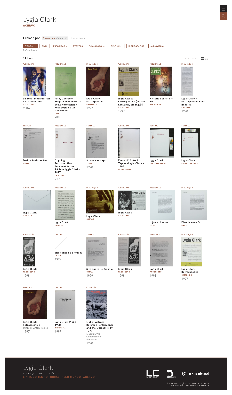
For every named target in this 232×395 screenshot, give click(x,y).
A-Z (187, 58)
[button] (71, 377)
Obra (44, 46)
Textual (117, 46)
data (193, 58)
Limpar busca (78, 38)
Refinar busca (30, 50)
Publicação (97, 46)
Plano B (205, 385)
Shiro (193, 385)
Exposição (60, 46)
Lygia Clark (39, 19)
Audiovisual (157, 46)
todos (30, 46)
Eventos (78, 46)
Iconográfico (136, 46)
